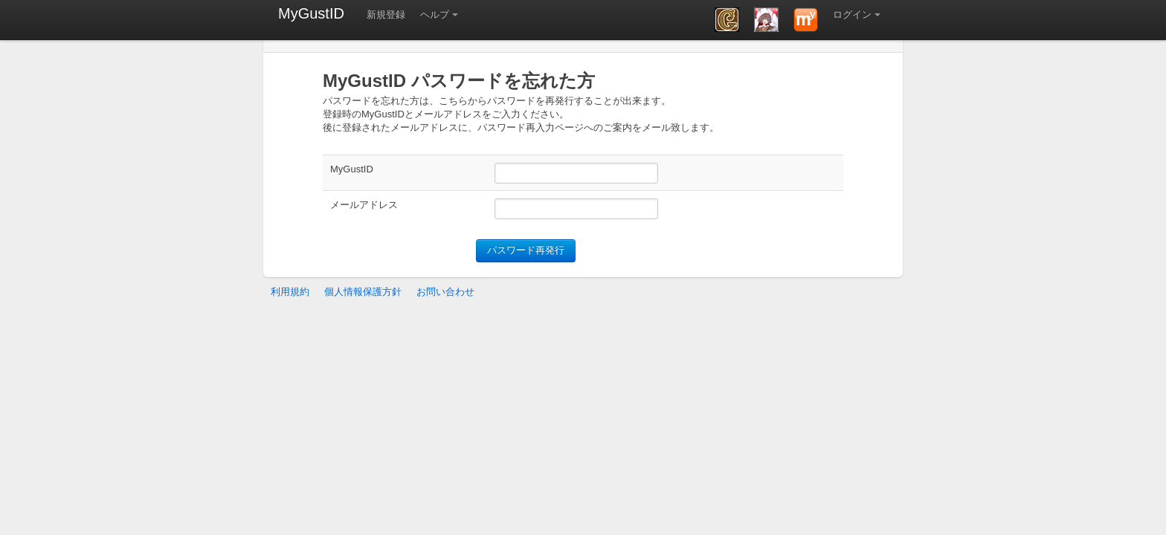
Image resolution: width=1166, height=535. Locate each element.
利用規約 (290, 291)
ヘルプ (434, 14)
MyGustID (311, 13)
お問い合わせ (445, 291)
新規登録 (386, 14)
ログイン (852, 14)
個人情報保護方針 (363, 291)
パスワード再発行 (525, 250)
